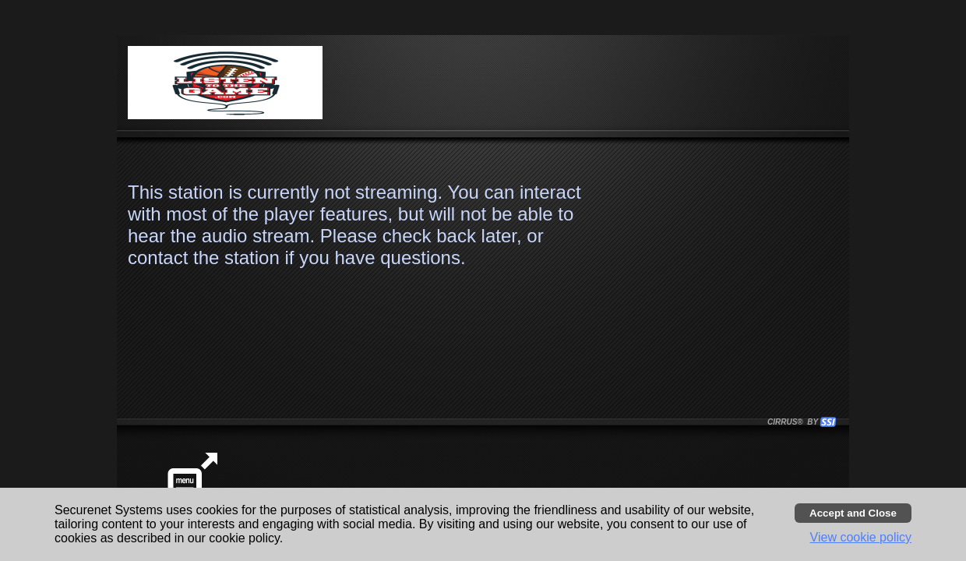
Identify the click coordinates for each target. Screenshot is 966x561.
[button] (828, 422)
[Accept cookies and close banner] (853, 513)
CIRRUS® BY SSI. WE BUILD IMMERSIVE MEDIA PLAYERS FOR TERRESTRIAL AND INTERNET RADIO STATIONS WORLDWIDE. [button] (794, 422)
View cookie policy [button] (860, 537)
